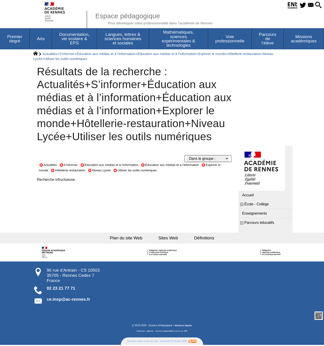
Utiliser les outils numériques (173, 171)
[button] (317, 5)
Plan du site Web (132, 238)
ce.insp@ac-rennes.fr (68, 300)
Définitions (198, 238)
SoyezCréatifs (168, 332)
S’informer (74, 165)
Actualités (51, 165)
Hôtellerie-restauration (97, 171)
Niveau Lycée (132, 171)
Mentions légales (183, 326)
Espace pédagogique (163, 18)
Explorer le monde (58, 171)
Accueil (248, 196)
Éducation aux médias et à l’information (120, 165)
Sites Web (168, 238)
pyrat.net (149, 332)
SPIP (187, 332)
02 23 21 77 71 (61, 289)
